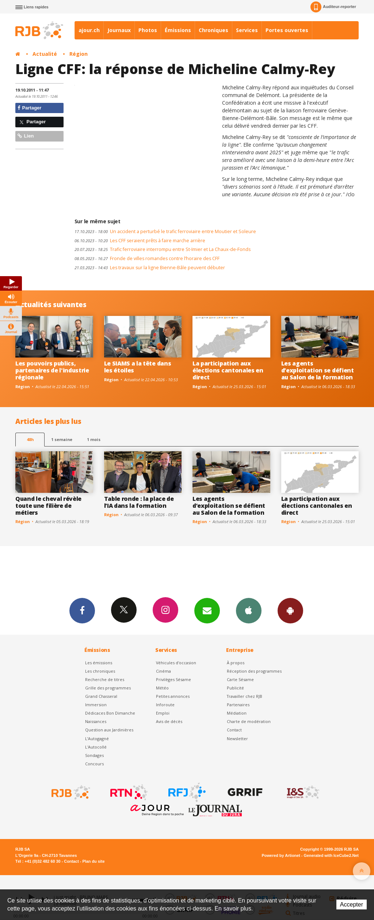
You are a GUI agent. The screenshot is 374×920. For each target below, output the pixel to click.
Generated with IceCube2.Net (331, 855)
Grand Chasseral (101, 696)
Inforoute (165, 704)
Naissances (95, 721)
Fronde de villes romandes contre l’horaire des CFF (147, 258)
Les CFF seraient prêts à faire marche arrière (140, 240)
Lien (26, 136)
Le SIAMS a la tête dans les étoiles (137, 366)
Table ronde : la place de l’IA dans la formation (139, 502)
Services (247, 30)
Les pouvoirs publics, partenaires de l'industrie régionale (52, 370)
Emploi (162, 713)
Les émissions (98, 662)
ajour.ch (89, 30)
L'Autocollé (96, 747)
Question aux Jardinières (109, 729)
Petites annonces (173, 696)
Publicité (235, 687)
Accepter (351, 904)
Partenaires (238, 704)
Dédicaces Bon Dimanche (110, 713)
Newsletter (237, 738)
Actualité (45, 53)
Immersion (96, 704)
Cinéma (163, 671)
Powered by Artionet (281, 855)
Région (78, 53)
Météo (162, 687)
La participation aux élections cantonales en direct (227, 370)
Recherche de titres (104, 679)
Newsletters (207, 610)
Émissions (178, 30)
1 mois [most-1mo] (93, 439)
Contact (234, 729)
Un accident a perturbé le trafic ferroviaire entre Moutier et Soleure (165, 231)
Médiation (237, 713)
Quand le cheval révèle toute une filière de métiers (48, 506)
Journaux (119, 30)
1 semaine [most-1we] (61, 439)
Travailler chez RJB (244, 696)
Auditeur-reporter (333, 6)
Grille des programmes (108, 687)
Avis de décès (169, 721)
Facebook (82, 610)
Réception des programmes (254, 671)
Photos (147, 30)
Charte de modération (249, 721)
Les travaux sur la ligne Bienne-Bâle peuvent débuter (150, 267)
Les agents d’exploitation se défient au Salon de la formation (317, 370)
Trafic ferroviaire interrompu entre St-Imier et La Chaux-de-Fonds (163, 249)
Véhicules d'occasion (176, 662)
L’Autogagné (97, 738)
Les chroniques (100, 671)
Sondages (94, 755)
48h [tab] (30, 439)
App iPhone (249, 610)
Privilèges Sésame (173, 679)
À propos (235, 662)
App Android (290, 610)
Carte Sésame (240, 679)
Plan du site (93, 861)
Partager (29, 108)
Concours (94, 763)
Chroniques (213, 30)
